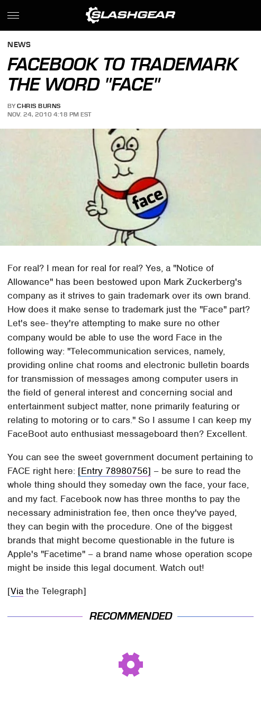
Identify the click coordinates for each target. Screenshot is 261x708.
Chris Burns (39, 106)
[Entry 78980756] (114, 471)
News (19, 45)
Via (17, 591)
